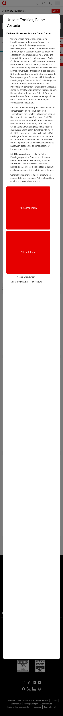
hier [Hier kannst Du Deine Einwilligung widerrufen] (21, 58)
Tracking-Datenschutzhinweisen (27, 181)
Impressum (37, 282)
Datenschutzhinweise (19, 282)
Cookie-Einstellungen (26, 277)
